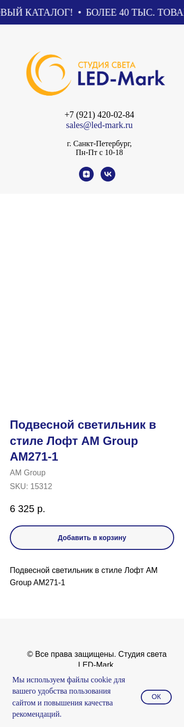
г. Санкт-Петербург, (99, 143)
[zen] (86, 179)
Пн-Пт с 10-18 (99, 152)
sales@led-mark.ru (99, 125)
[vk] (108, 179)
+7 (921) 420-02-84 (99, 115)
